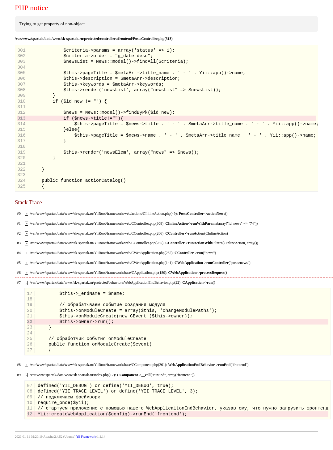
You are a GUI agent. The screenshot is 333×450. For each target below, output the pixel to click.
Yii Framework (86, 436)
